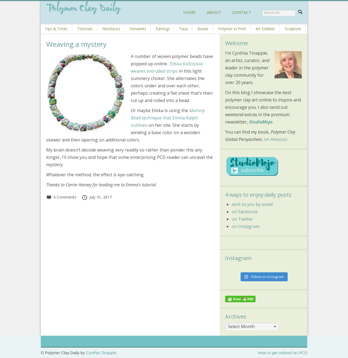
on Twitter (242, 219)
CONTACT (241, 12)
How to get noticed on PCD (282, 352)
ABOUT (214, 12)
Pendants (138, 28)
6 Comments (61, 197)
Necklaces (111, 28)
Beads (203, 28)
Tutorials (85, 28)
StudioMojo (260, 122)
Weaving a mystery (76, 44)
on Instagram (245, 226)
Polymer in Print (232, 28)
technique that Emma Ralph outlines (168, 117)
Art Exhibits (265, 28)
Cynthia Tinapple (101, 352)
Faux (183, 28)
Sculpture (293, 28)
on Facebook (245, 212)
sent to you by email (252, 204)
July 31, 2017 (96, 197)
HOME (189, 12)
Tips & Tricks (56, 28)
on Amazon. (276, 139)
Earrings (163, 28)
